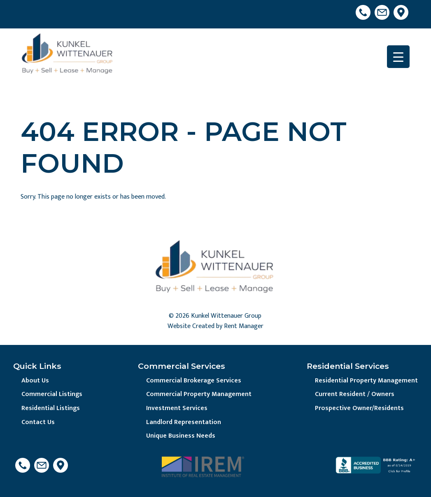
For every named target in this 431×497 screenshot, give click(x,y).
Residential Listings (50, 408)
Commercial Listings (51, 394)
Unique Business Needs (180, 435)
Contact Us (38, 422)
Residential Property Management (366, 380)
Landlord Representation (183, 422)
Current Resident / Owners (354, 394)
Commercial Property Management (199, 394)
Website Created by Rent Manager (215, 326)
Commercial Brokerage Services (193, 380)
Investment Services (176, 408)
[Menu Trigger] (398, 56)
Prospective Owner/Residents (359, 408)
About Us (35, 380)
